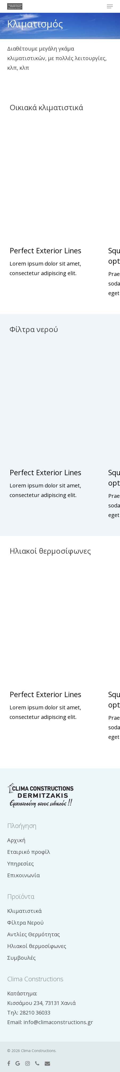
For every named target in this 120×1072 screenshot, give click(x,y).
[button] (110, 6)
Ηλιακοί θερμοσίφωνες (36, 946)
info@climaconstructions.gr (58, 1022)
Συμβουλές (21, 957)
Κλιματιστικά (24, 910)
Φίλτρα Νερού (25, 922)
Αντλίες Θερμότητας (33, 934)
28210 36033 (35, 1012)
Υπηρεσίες (20, 863)
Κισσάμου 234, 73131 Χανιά (41, 1003)
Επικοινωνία (23, 875)
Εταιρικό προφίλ (28, 851)
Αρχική (16, 840)
